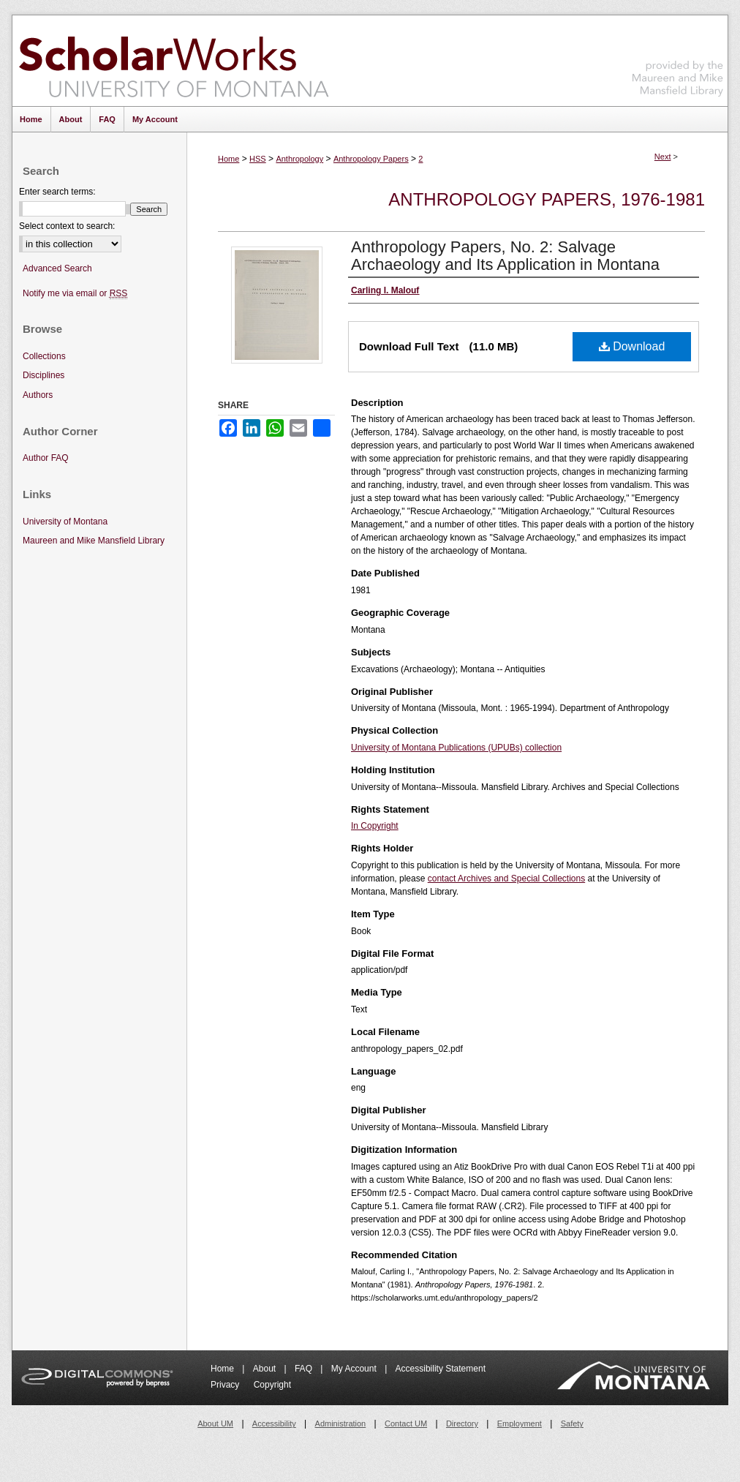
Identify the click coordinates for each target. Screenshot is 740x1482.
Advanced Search (57, 268)
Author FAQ (46, 458)
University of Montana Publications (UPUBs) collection (456, 747)
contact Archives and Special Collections (506, 878)
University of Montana (65, 521)
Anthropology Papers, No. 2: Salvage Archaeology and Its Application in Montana (505, 256)
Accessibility (274, 1423)
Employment (519, 1423)
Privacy (226, 1385)
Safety (572, 1423)
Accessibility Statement (441, 1368)
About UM (215, 1423)
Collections (44, 356)
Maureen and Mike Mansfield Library (678, 58)
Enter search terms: (57, 192)
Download (632, 346)
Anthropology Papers (371, 158)
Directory (462, 1423)
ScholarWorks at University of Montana (173, 60)
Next (662, 156)
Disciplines (43, 375)
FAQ (304, 1368)
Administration (340, 1423)
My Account (355, 1368)
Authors (38, 395)
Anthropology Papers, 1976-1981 (546, 199)
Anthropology (299, 158)
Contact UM (406, 1423)
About (266, 1368)
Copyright (272, 1385)
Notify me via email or (75, 293)
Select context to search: (67, 226)
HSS (257, 158)
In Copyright (375, 826)
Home (228, 158)
